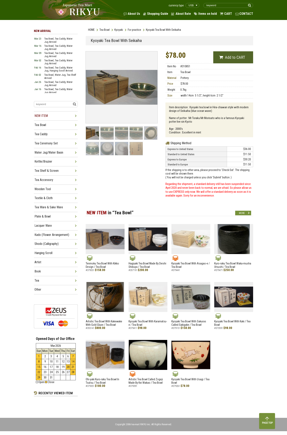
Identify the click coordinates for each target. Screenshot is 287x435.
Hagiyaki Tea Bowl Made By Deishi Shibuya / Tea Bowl (147, 265)
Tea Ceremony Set (46, 143)
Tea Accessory (43, 180)
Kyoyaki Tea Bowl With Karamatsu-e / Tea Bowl (148, 323)
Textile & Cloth (43, 198)
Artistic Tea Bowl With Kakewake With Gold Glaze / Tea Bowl (104, 323)
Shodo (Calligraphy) (46, 244)
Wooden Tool (42, 189)
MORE (242, 213)
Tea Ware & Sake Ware (48, 207)
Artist (37, 262)
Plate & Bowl (42, 216)
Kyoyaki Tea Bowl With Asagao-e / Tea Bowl (190, 265)
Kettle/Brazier (43, 161)
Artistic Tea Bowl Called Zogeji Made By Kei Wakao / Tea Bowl (146, 381)
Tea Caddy (41, 134)
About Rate (183, 14)
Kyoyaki (118, 29)
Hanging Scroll (43, 253)
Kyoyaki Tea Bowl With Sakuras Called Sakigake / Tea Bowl (188, 323)
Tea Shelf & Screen (46, 171)
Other (37, 289)
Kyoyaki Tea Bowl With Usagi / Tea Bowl (190, 381)
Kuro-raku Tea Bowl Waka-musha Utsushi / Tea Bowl (232, 265)
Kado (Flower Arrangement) (51, 235)
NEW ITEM (41, 116)
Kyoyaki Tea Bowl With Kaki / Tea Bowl (232, 323)
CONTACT (246, 14)
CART (228, 14)
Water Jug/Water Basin (48, 152)
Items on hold (207, 14)
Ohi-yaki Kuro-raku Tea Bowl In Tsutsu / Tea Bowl (102, 381)
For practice (134, 29)
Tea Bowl (104, 29)
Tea (36, 280)
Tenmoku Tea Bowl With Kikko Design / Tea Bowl (102, 265)
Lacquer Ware (43, 225)
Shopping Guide (157, 14)
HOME (91, 29)
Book (37, 271)
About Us (134, 14)
